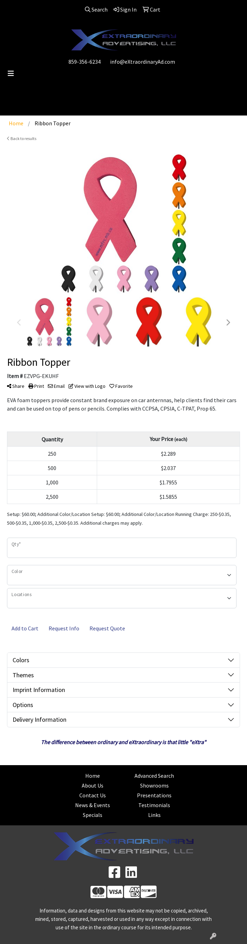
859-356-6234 (84, 61)
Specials (92, 814)
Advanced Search (154, 775)
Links (154, 814)
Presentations (154, 795)
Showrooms (154, 785)
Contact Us (92, 795)
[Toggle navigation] (10, 73)
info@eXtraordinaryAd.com (142, 61)
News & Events (92, 805)
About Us (92, 785)
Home (92, 775)
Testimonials (154, 805)
